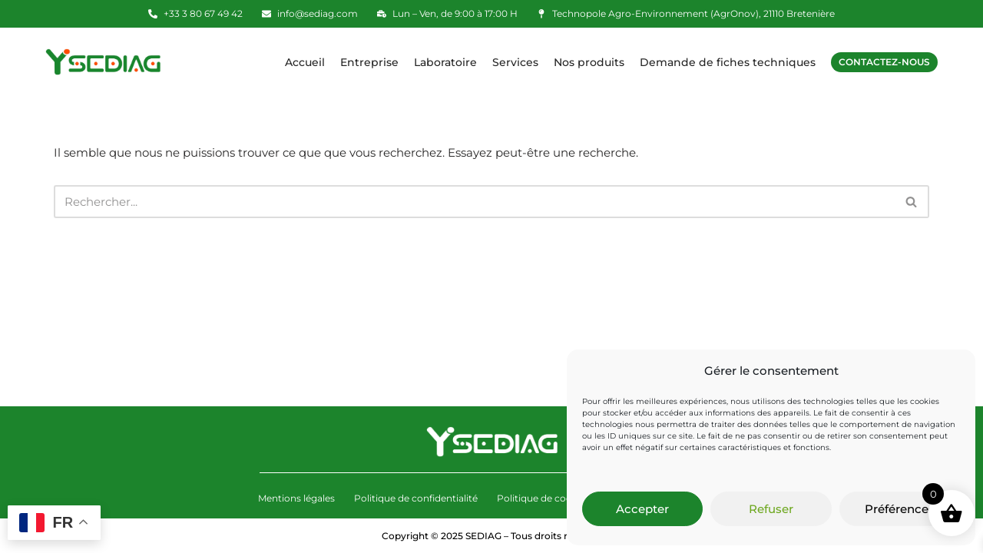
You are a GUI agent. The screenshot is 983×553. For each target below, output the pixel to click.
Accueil (305, 62)
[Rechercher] (474, 201)
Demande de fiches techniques (728, 62)
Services (515, 62)
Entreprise (369, 62)
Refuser (771, 509)
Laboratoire (445, 62)
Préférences (900, 509)
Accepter (642, 509)
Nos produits (589, 62)
